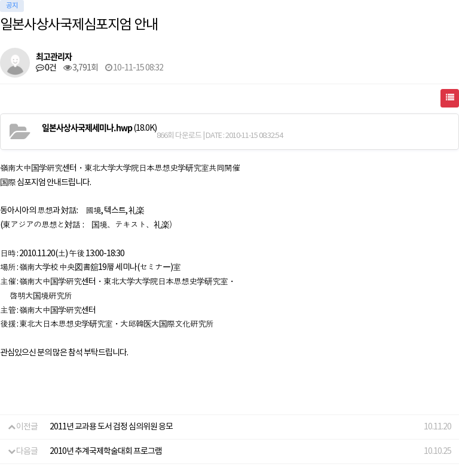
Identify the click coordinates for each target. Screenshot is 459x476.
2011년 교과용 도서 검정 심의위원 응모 (111, 427)
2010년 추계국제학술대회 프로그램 (106, 451)
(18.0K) (99, 128)
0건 (46, 68)
